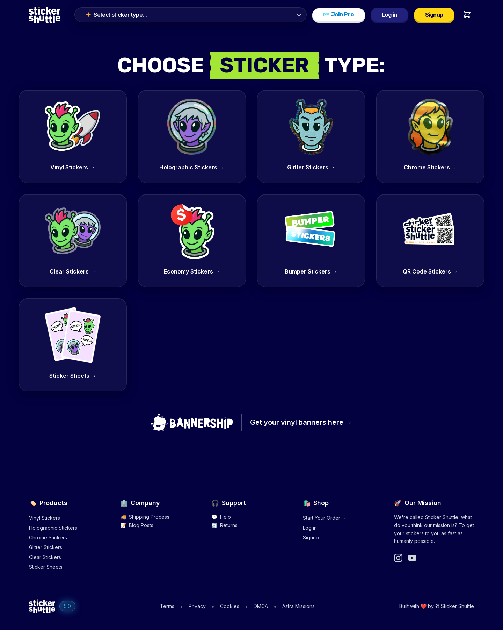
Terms (167, 606)
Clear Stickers (45, 557)
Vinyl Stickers (44, 518)
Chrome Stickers (48, 537)
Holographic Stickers (53, 528)
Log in (389, 14)
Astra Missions (298, 606)
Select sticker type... (116, 14)
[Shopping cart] (467, 15)
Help (221, 517)
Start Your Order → (325, 518)
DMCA (261, 606)
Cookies (229, 606)
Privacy (197, 606)
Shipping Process (144, 517)
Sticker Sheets (46, 567)
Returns (224, 525)
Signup (434, 14)
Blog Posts (136, 525)
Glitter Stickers (45, 547)
